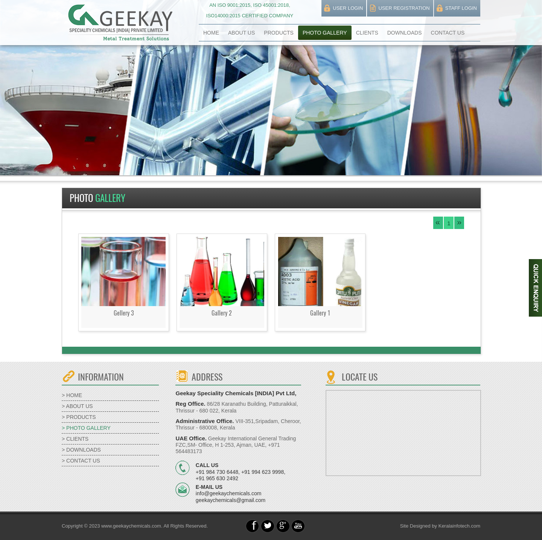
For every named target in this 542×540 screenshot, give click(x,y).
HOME (211, 33)
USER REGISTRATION (403, 8)
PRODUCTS (279, 33)
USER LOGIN (348, 8)
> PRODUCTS (79, 417)
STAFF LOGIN (461, 8)
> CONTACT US (81, 461)
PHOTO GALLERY (325, 33)
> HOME (72, 395)
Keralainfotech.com (459, 526)
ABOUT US (241, 33)
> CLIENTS (75, 439)
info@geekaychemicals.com (229, 493)
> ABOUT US (77, 406)
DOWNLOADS (404, 33)
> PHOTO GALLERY (86, 428)
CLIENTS (367, 33)
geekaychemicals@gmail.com (230, 500)
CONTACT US (448, 33)
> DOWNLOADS (81, 450)
